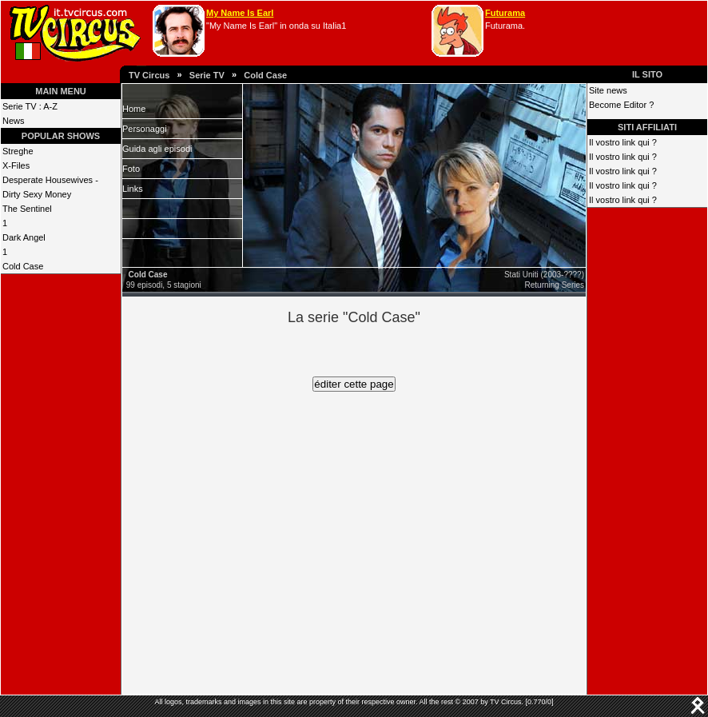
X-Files (16, 165)
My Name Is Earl (239, 13)
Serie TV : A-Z (30, 106)
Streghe (18, 151)
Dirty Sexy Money (36, 194)
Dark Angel (24, 237)
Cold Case (265, 75)
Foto (131, 168)
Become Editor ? (621, 105)
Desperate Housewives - (50, 180)
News (13, 120)
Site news (608, 90)
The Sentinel (27, 208)
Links (132, 188)
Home (133, 109)
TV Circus (149, 75)
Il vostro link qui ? (623, 142)
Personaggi (144, 128)
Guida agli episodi (157, 148)
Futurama (505, 13)
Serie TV (207, 75)
